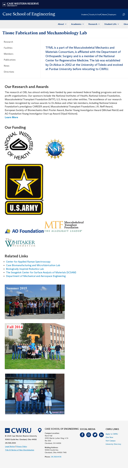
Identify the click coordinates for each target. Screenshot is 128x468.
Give (126, 24)
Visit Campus (111, 441)
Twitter (95, 434)
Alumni (104, 14)
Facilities (8, 47)
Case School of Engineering (28, 14)
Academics (77, 24)
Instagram (88, 434)
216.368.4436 (56, 457)
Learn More (11, 117)
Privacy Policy (21, 446)
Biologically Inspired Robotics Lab (25, 268)
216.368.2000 (10, 443)
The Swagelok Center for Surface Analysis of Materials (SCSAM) (41, 272)
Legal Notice (10, 446)
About (62, 24)
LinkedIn (101, 434)
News (6, 65)
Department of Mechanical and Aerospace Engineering (36, 276)
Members (8, 54)
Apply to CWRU (112, 434)
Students (84, 14)
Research (93, 24)
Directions (9, 71)
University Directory (113, 444)
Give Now (109, 437)
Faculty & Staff (95, 14)
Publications (10, 59)
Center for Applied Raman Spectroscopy (28, 261)
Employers (112, 14)
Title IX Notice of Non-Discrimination (19, 450)
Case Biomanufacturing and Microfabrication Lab (33, 265)
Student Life (111, 24)
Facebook (82, 434)
